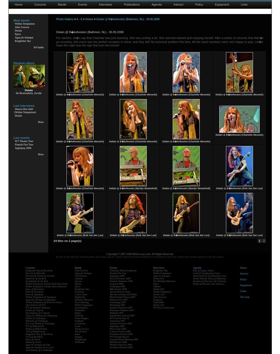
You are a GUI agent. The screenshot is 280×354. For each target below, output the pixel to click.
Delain (18, 30)
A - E (79, 19)
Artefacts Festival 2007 (121, 323)
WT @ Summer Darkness (38, 307)
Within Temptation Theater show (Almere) (46, 286)
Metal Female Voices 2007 (122, 297)
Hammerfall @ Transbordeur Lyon (209, 276)
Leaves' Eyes (81, 294)
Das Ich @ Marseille (36, 273)
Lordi (77, 326)
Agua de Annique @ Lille (38, 344)
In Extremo (80, 323)
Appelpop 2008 (23, 148)
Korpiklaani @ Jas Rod (37, 281)
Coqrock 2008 (116, 283)
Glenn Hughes (82, 318)
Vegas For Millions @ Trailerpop (41, 315)
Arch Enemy (81, 276)
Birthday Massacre (84, 299)
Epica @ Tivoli (33, 339)
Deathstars (80, 310)
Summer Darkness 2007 (121, 307)
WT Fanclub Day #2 (120, 318)
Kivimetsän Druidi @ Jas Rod (40, 276)
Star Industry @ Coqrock (38, 313)
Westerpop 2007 (118, 305)
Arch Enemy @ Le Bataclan (39, 350)
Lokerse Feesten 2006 (120, 331)
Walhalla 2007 (117, 313)
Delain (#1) (158, 305)
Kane (77, 334)
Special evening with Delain (123, 294)
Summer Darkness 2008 (121, 281)
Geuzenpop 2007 (118, 302)
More (41, 122)
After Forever (22, 27)
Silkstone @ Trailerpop (37, 321)
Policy (199, 4)
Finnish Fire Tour (24, 144)
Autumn (79, 278)
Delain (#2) (158, 289)
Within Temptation (25, 23)
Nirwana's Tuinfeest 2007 (122, 310)
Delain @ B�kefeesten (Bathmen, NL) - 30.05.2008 (128, 19)
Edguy (78, 313)
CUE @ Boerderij (34, 336)
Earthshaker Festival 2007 (122, 315)
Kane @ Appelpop (34, 294)
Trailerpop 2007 (117, 321)
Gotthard (79, 321)
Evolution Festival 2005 (121, 347)
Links (244, 4)
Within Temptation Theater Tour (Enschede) (47, 283)
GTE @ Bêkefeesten (35, 331)
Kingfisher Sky (23, 40)
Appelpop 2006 (117, 326)
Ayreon (78, 281)
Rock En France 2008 (120, 278)
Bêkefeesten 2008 (118, 289)
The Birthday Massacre (164, 281)
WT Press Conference (163, 307)
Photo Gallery (64, 19)
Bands (62, 4)
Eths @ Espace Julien (203, 270)
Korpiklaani (80, 339)
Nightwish (80, 297)
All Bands (80, 342)
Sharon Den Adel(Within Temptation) (25, 111)
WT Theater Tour (24, 141)
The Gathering (82, 302)
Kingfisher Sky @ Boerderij (39, 270)
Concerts (40, 4)
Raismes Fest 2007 (119, 299)
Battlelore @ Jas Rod (36, 278)
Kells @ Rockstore (35, 291)
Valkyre (157, 286)
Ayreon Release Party (120, 291)
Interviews (105, 4)
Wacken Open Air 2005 (121, 344)
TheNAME (158, 302)
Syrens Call (159, 294)
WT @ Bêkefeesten (35, 326)
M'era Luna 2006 (118, 329)
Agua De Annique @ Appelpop (41, 299)
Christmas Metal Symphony (123, 270)
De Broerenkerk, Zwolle (29, 93)
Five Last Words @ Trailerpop (40, 323)
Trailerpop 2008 (117, 286)
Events (82, 4)
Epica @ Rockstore (35, 289)
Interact (179, 4)
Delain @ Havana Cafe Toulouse (208, 283)
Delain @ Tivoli (33, 342)
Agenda (157, 4)
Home (19, 4)
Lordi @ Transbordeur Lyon (206, 273)
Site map (245, 296)
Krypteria (79, 291)
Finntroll (79, 315)
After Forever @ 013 (36, 305)
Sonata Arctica (82, 329)
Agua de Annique (24, 37)
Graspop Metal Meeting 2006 (124, 339)
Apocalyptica (81, 307)
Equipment (222, 4)
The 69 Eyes (81, 331)
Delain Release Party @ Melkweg (209, 278)
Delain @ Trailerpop (35, 318)
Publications (132, 4)
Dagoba (78, 336)
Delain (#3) (158, 278)
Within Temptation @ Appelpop (41, 297)
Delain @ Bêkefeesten (36, 329)
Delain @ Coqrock (35, 310)
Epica (18, 34)
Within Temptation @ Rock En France (44, 302)
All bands (38, 47)
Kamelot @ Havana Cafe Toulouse (209, 281)
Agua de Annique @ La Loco (40, 347)
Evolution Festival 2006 (121, 334)
